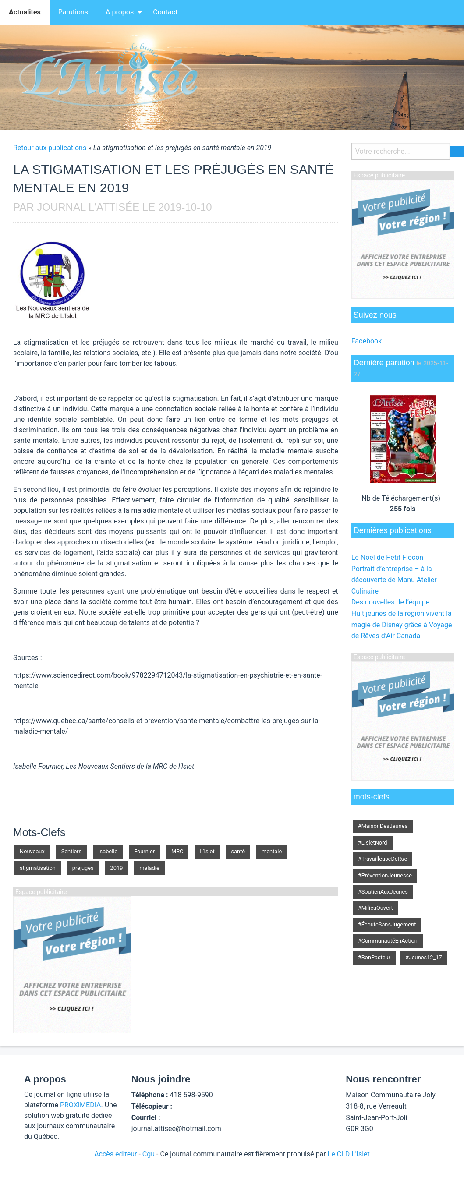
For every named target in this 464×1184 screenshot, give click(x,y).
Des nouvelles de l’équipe (390, 602)
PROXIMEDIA (80, 1105)
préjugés (83, 868)
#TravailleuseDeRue (382, 858)
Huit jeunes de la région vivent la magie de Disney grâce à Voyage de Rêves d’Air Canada (401, 624)
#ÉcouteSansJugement (387, 924)
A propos (120, 12)
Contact (165, 12)
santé (238, 851)
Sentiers (71, 851)
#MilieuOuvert (375, 908)
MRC (177, 851)
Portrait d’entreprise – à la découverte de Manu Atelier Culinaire (394, 580)
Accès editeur (115, 1154)
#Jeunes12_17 (423, 957)
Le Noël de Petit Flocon (387, 557)
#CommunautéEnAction (388, 940)
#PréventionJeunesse (385, 875)
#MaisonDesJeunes (382, 826)
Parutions (73, 12)
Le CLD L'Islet (349, 1154)
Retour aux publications (49, 148)
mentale (272, 851)
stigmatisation (38, 868)
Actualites (25, 12)
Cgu (148, 1154)
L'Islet (207, 851)
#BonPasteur (374, 957)
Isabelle (107, 851)
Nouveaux (32, 851)
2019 (116, 868)
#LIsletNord (372, 842)
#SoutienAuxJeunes (383, 891)
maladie (149, 868)
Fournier (144, 851)
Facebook (366, 341)
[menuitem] (25, 12)
